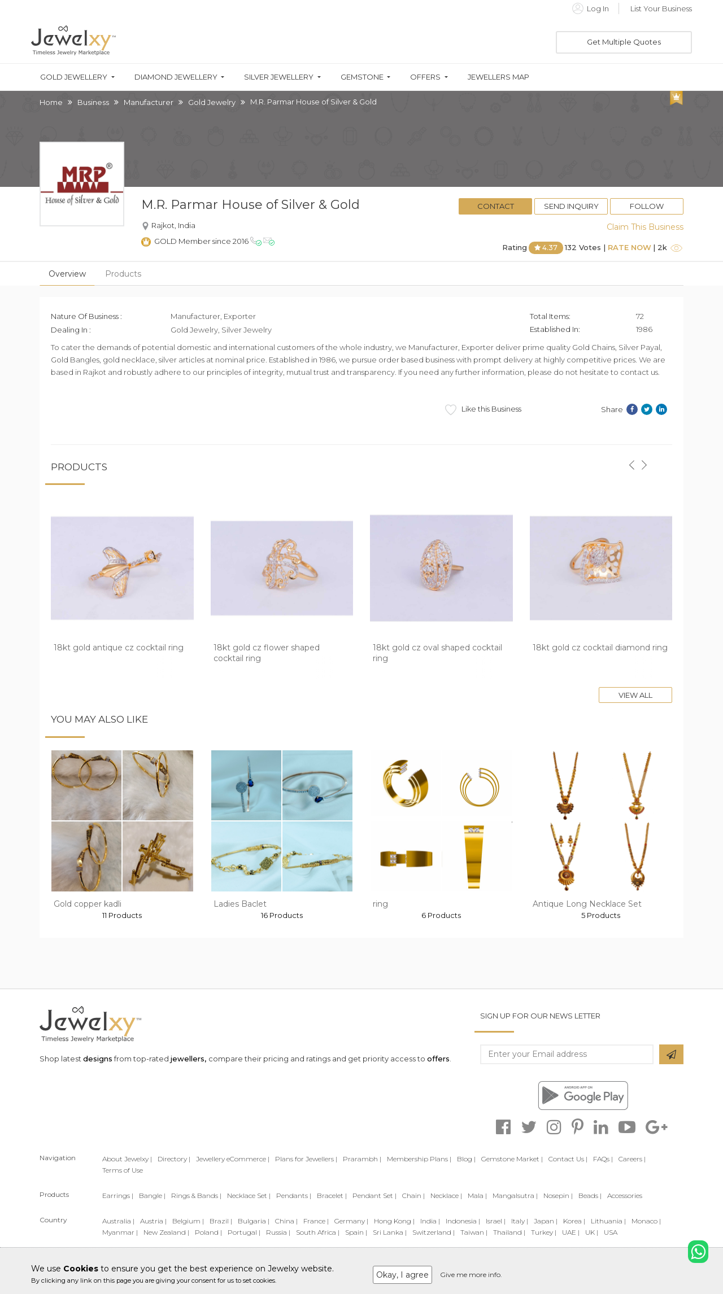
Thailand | (509, 1232)
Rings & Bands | (196, 1195)
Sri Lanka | (390, 1232)
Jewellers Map (498, 77)
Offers (425, 77)
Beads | (590, 1195)
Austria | (153, 1221)
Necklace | (446, 1195)
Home (51, 102)
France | (316, 1221)
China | (286, 1221)
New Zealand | (166, 1232)
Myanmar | (120, 1232)
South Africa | (317, 1232)
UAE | (571, 1232)
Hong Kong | (394, 1221)
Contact (495, 206)
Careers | (632, 1159)
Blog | (466, 1159)
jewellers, (188, 1058)
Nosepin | (558, 1195)
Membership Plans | (419, 1159)
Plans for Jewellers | (306, 1159)
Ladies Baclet (240, 904)
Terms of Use (122, 1170)
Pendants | (293, 1195)
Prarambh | (362, 1159)
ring (380, 904)
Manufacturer (148, 102)
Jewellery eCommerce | (232, 1159)
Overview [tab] (67, 274)
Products (123, 274)
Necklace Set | (249, 1195)
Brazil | (221, 1221)
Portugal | (244, 1232)
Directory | (174, 1159)
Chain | (413, 1195)
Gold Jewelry (212, 102)
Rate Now (629, 247)
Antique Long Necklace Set (587, 904)
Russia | (278, 1232)
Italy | (519, 1221)
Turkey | (543, 1232)
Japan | (546, 1221)
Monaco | (646, 1221)
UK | (591, 1232)
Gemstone (362, 77)
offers (438, 1058)
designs (97, 1058)
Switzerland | (433, 1232)
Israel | (496, 1221)
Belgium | (188, 1221)
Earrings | (117, 1195)
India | (430, 1221)
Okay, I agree (402, 1275)
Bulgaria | (253, 1221)
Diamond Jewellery (175, 77)
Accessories (624, 1195)
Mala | (477, 1195)
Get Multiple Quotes (624, 41)
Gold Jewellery (73, 77)
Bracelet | (332, 1195)
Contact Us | (567, 1159)
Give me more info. (471, 1274)
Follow (647, 206)
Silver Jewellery (278, 77)
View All (635, 695)
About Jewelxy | (127, 1159)
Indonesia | (463, 1221)
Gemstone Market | (512, 1159)
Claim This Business (645, 227)
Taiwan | (473, 1232)
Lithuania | (608, 1221)
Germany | (351, 1221)
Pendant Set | (374, 1195)
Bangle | (152, 1195)
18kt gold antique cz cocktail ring (119, 647)
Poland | (208, 1232)
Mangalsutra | (515, 1195)
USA (610, 1232)
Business (93, 102)
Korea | (574, 1221)
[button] (631, 458)
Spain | (356, 1232)
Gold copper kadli (87, 904)
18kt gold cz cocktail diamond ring (600, 647)
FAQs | (603, 1159)
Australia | (118, 1221)
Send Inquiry (571, 206)
